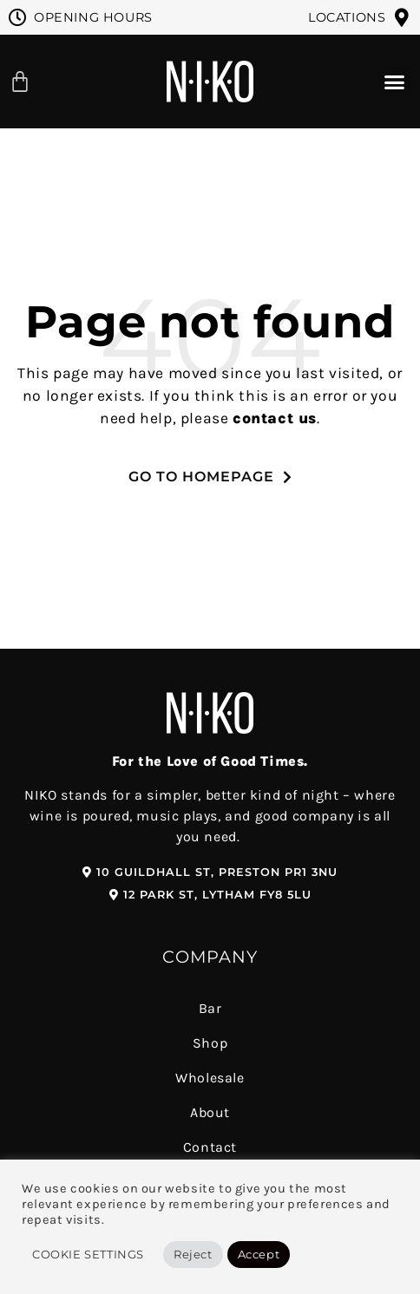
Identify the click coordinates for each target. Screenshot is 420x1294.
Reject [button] (193, 1254)
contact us (275, 418)
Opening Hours (93, 17)
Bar (210, 1008)
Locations (346, 17)
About (210, 1112)
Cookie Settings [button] (88, 1254)
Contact (210, 1147)
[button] (394, 82)
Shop (210, 1043)
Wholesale (209, 1077)
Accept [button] (259, 1254)
